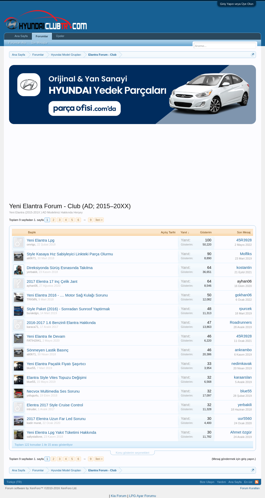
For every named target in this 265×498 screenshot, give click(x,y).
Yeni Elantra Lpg (40, 240)
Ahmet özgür (241, 432)
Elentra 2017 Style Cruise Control (55, 405)
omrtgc (31, 244)
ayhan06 (32, 285)
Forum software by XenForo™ (41, 488)
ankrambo (243, 350)
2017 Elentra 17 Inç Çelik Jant (52, 281)
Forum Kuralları (250, 488)
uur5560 (245, 418)
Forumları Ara (17, 42)
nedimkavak (242, 364)
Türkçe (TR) (14, 481)
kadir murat (34, 422)
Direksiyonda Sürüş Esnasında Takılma (60, 268)
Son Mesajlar (39, 42)
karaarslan (243, 377)
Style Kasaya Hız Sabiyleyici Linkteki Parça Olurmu (70, 254)
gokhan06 (243, 295)
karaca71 (32, 326)
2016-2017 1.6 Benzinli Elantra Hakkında (61, 323)
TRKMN (32, 299)
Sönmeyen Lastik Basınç (47, 350)
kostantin (244, 267)
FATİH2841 (34, 340)
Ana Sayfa (21, 36)
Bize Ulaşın (207, 481)
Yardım (221, 481)
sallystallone (34, 436)
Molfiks (246, 254)
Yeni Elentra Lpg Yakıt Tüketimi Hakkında (61, 432)
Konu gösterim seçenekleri (132, 452)
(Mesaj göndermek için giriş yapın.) (234, 458)
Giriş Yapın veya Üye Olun (236, 3)
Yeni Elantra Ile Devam (46, 336)
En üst (248, 481)
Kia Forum (118, 496)
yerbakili (32, 271)
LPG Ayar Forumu (142, 496)
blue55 (31, 368)
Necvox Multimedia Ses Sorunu (53, 391)
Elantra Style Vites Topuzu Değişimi (56, 378)
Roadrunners (241, 322)
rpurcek (245, 309)
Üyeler (60, 36)
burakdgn (33, 313)
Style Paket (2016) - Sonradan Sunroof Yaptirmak (68, 309)
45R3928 (244, 240)
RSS (257, 482)
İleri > (98, 219)
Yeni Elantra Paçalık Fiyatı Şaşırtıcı (56, 364)
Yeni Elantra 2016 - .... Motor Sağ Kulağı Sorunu (67, 295)
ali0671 (31, 258)
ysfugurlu (32, 395)
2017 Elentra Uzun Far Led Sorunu (56, 419)
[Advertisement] (132, 166)
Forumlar (42, 36)
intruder (31, 409)
